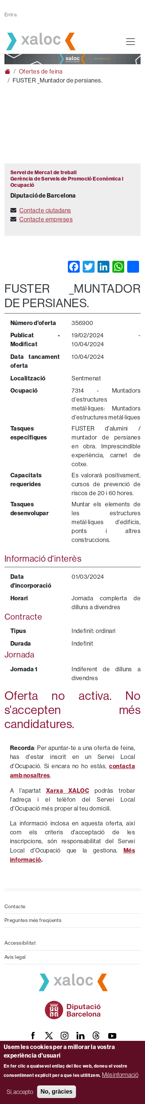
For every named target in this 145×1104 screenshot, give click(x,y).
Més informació (120, 1074)
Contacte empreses (46, 219)
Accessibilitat (20, 943)
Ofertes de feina (40, 71)
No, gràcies (56, 1091)
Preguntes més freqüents (33, 920)
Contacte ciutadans (45, 210)
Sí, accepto (20, 1091)
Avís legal (15, 957)
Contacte (15, 906)
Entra (10, 14)
